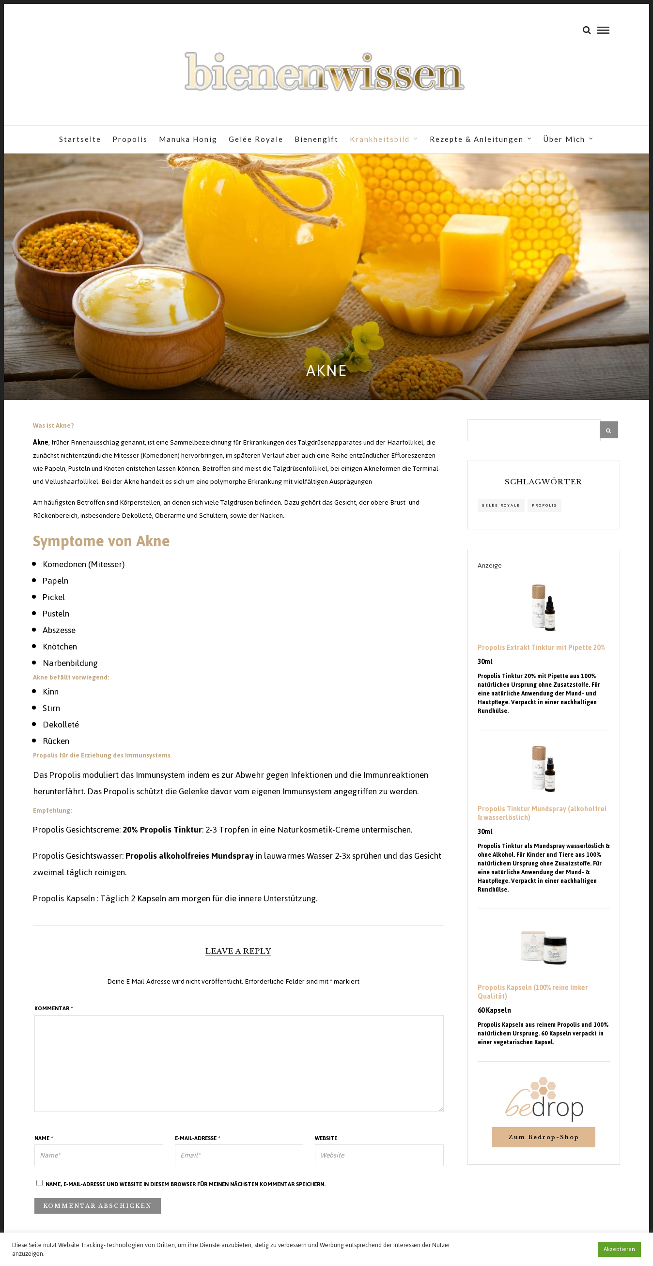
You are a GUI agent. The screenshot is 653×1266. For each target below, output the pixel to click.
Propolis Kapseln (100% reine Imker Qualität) (533, 992)
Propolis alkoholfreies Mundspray (190, 856)
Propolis (130, 139)
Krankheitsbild (380, 139)
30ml (485, 662)
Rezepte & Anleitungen (477, 139)
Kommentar (53, 1008)
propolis (544, 505)
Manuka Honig (188, 139)
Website (326, 1138)
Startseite (80, 139)
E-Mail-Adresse (197, 1138)
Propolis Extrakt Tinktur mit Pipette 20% (541, 648)
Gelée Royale (256, 139)
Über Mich (564, 139)
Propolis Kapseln (65, 898)
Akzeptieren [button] (619, 1249)
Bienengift (317, 139)
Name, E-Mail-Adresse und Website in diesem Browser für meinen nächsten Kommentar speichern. (186, 1184)
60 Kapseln (494, 1010)
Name (43, 1138)
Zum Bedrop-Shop (543, 1137)
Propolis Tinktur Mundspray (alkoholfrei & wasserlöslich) (542, 813)
